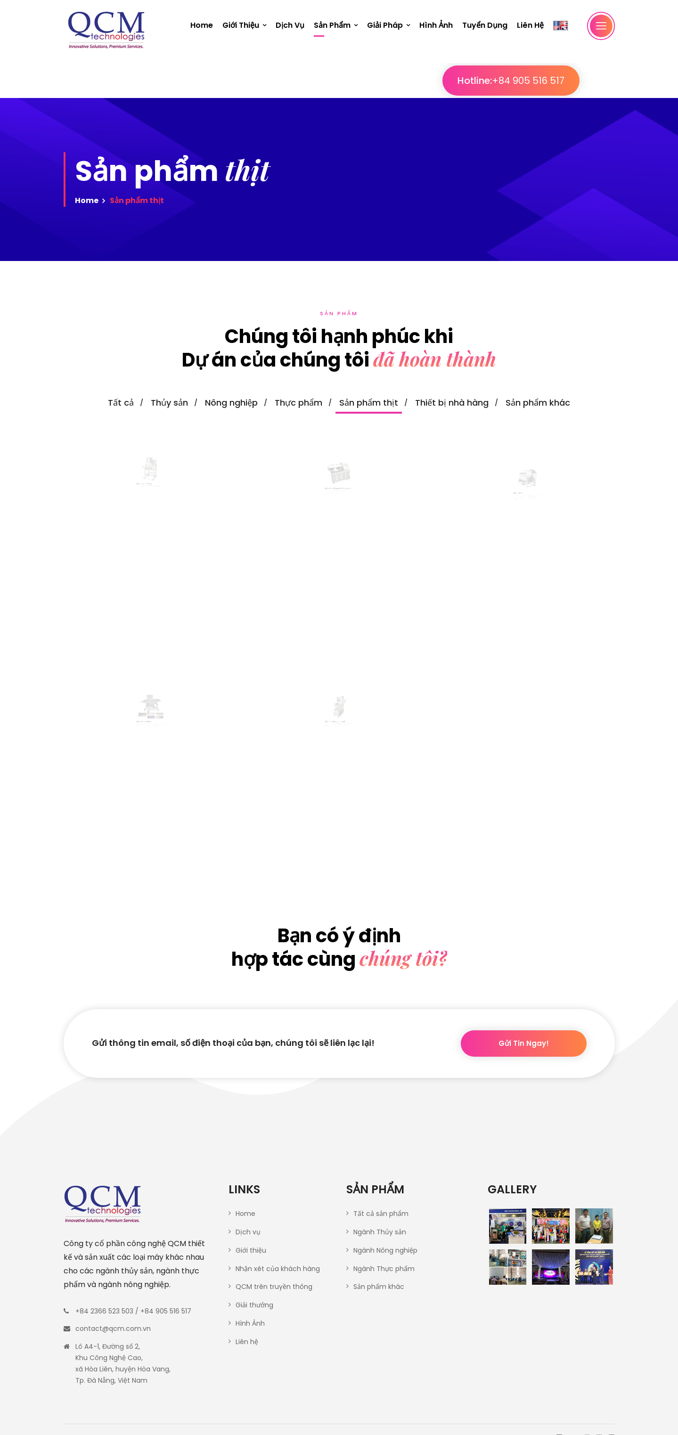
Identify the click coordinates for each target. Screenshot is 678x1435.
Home (201, 25)
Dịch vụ (290, 25)
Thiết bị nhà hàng (452, 402)
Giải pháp (385, 25)
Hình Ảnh (250, 1323)
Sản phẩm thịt (368, 402)
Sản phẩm (332, 25)
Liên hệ (530, 25)
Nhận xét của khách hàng (278, 1268)
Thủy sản (169, 402)
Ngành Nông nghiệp (385, 1250)
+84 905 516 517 (562, 80)
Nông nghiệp (231, 402)
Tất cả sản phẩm (380, 1213)
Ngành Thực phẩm (384, 1268)
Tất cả (121, 402)
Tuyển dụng (484, 25)
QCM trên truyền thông (274, 1286)
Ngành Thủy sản (379, 1232)
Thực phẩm (298, 402)
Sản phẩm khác (538, 402)
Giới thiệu (240, 25)
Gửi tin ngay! (523, 1056)
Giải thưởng (254, 1305)
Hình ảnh (436, 25)
